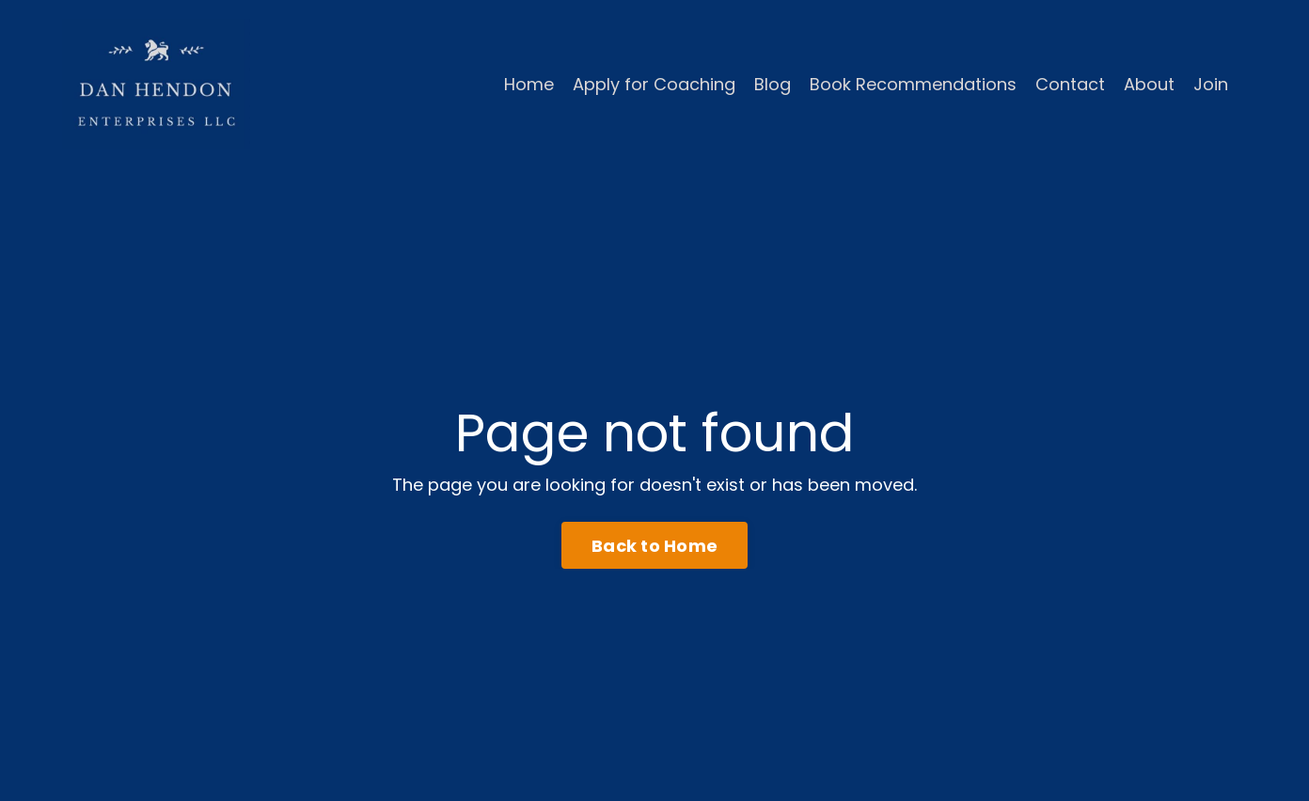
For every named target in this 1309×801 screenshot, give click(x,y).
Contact (1070, 84)
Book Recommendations (913, 84)
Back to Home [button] (654, 546)
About (1149, 84)
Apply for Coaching (654, 84)
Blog (772, 84)
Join (1210, 84)
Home (529, 84)
